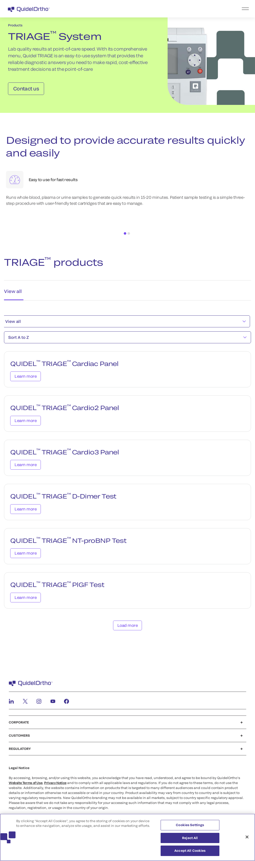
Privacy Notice (55, 782)
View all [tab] (12, 289)
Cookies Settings (190, 828)
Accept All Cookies (189, 854)
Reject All (190, 841)
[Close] (247, 840)
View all (125, 320)
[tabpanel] (127, 474)
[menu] (158, 8)
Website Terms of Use (25, 782)
